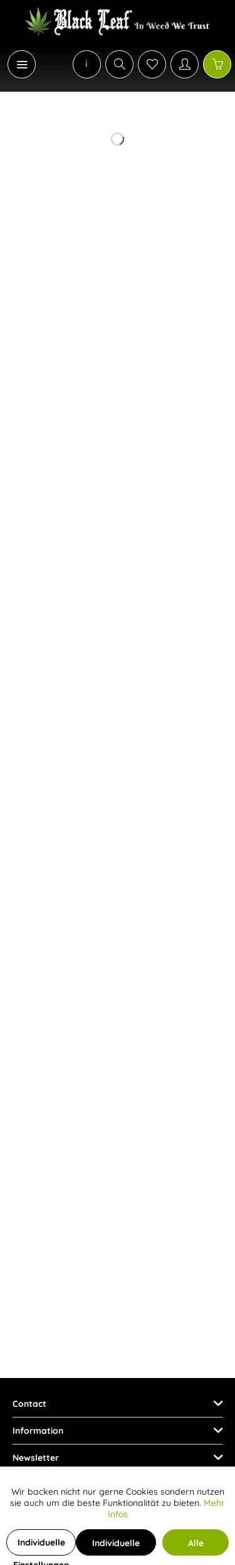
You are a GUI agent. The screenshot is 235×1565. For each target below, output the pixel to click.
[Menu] (22, 64)
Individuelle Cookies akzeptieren (116, 1546)
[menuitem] (15, 64)
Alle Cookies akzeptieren (195, 1546)
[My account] (184, 64)
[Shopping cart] (217, 64)
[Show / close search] (119, 64)
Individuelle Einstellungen (41, 1546)
